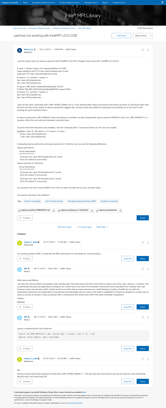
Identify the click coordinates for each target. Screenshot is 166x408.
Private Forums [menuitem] (119, 2)
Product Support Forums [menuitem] (69, 2)
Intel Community (19, 28)
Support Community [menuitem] (10, 2)
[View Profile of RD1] (26, 268)
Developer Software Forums (39, 28)
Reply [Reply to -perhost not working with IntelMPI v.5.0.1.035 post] (142, 217)
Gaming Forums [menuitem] (91, 2)
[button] (148, 50)
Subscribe (121, 35)
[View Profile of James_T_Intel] (31, 242)
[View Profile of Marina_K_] (29, 49)
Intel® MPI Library (84, 28)
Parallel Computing (109, 201)
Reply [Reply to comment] (142, 258)
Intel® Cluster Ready (54, 201)
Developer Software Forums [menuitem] (43, 2)
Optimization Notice (75, 402)
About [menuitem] (25, 2)
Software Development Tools (64, 28)
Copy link (128, 258)
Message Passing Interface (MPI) (82, 201)
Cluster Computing (32, 201)
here (84, 392)
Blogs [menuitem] (105, 2)
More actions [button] (141, 35)
